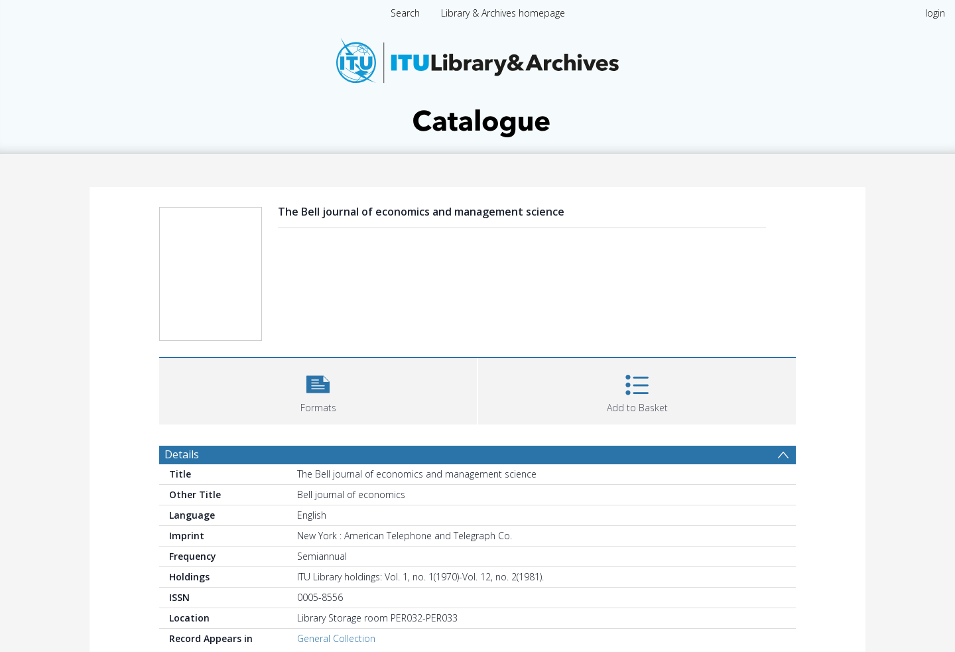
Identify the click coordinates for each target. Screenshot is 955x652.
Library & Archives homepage (503, 13)
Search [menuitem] (405, 13)
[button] (318, 389)
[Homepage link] (477, 83)
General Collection (336, 638)
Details (181, 454)
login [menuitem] (935, 13)
